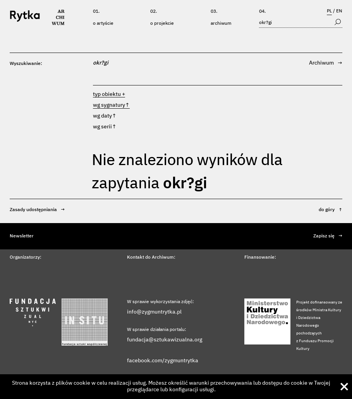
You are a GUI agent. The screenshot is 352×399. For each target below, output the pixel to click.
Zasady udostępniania (37, 209)
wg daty (105, 116)
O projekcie (162, 23)
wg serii (105, 127)
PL (329, 11)
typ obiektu (107, 94)
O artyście (103, 23)
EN (339, 11)
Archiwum (221, 23)
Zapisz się (327, 236)
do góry (330, 209)
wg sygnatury (111, 105)
